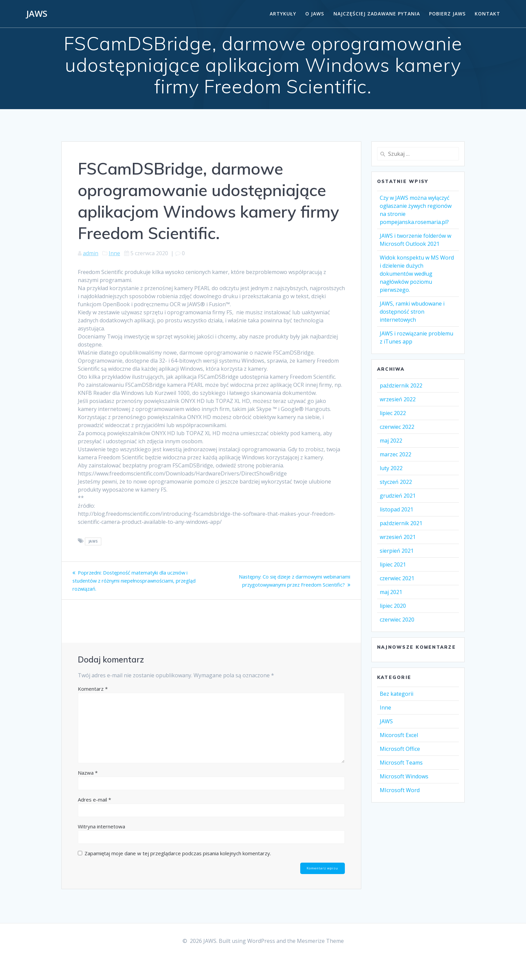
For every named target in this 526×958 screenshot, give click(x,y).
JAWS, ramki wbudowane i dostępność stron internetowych (412, 311)
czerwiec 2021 (397, 578)
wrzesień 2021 (398, 537)
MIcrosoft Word (400, 790)
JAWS (36, 13)
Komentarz (93, 688)
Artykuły (283, 13)
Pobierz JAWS (447, 13)
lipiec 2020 (393, 605)
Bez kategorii (396, 693)
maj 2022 (391, 440)
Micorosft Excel (399, 735)
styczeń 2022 (396, 482)
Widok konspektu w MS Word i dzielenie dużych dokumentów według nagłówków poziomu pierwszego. (417, 273)
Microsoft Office (400, 748)
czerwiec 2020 (397, 619)
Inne (114, 253)
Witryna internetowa (101, 826)
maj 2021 (391, 592)
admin (90, 253)
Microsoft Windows (404, 776)
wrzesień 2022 (398, 399)
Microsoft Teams (401, 762)
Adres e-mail (94, 799)
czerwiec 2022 (397, 426)
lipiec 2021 (393, 564)
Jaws (93, 541)
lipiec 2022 (393, 413)
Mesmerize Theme (320, 941)
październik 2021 (401, 523)
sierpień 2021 (397, 550)
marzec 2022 (395, 454)
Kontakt (487, 13)
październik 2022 (401, 385)
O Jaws (314, 13)
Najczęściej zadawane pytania (376, 13)
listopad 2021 (396, 509)
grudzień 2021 (398, 495)
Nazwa (88, 772)
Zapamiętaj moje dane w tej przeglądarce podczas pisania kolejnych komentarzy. (178, 853)
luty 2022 (391, 468)
